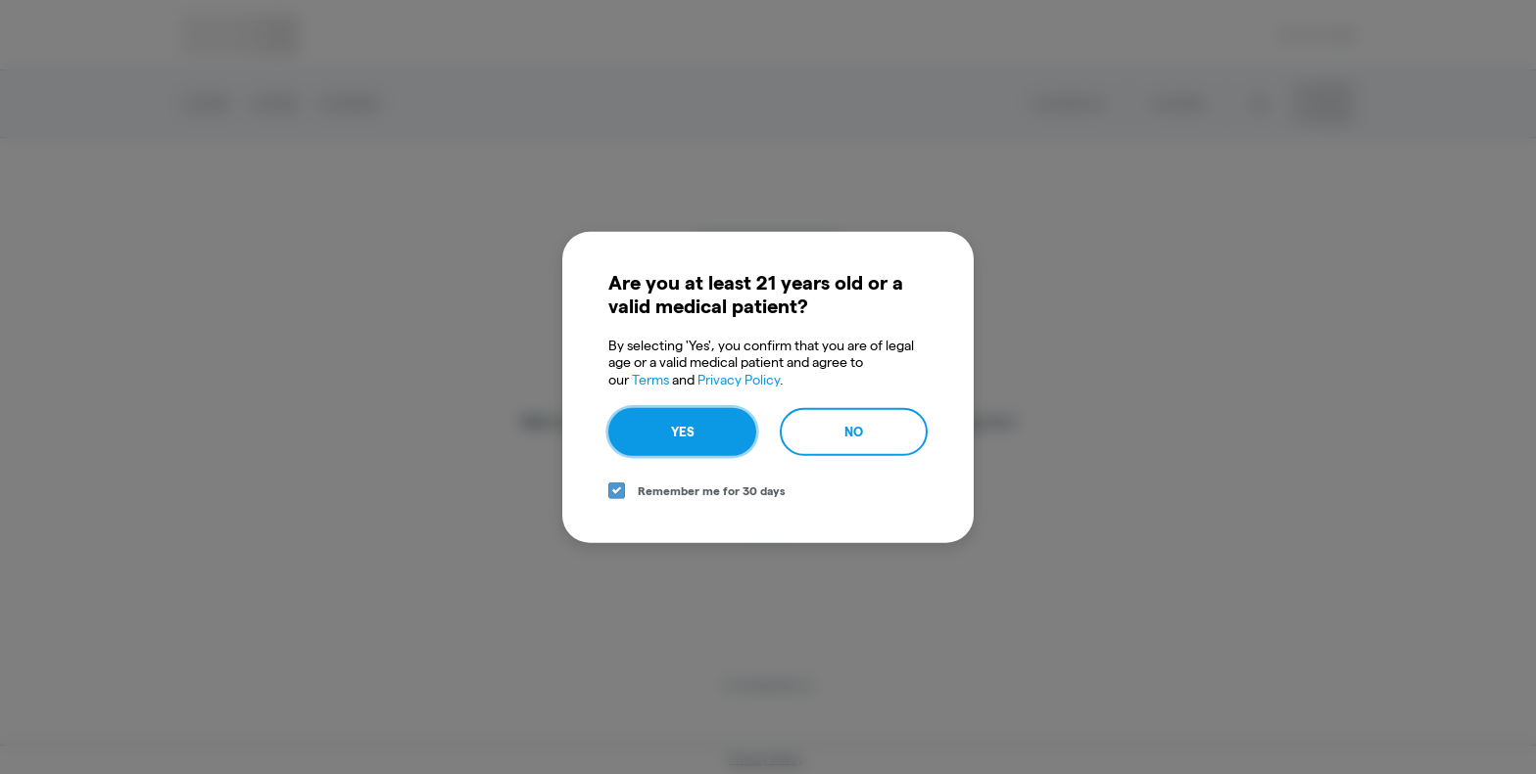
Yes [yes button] (683, 431)
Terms (650, 379)
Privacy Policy (738, 379)
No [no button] (853, 431)
